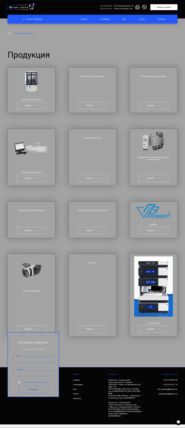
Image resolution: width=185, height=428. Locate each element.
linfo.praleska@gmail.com (124, 6)
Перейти (31, 106)
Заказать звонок (164, 7)
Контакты (162, 19)
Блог (124, 19)
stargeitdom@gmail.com (123, 9)
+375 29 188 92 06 (106, 6)
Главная (83, 19)
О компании (104, 19)
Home (9, 33)
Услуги (142, 19)
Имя (18, 359)
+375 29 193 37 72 (106, 9)
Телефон (20, 373)
